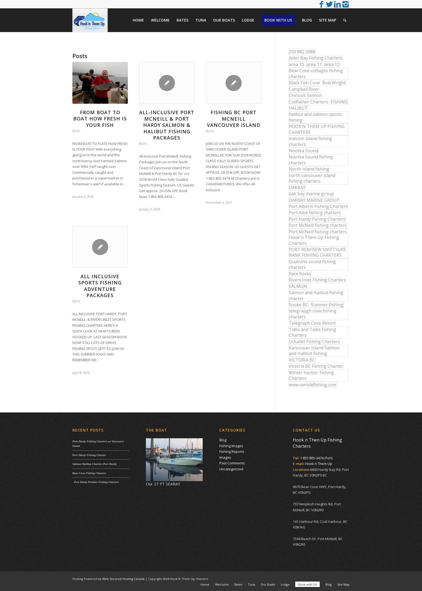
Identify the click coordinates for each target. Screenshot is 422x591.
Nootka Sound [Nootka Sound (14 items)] (303, 151)
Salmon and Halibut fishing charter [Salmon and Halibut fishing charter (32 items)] (316, 295)
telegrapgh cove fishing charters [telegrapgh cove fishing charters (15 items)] (312, 313)
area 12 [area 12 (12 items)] (331, 64)
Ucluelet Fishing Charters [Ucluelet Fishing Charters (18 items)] (314, 342)
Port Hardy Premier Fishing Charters (95, 482)
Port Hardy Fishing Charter (89, 455)
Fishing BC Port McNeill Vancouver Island (233, 118)
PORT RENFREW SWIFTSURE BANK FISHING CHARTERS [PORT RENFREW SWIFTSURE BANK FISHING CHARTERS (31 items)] (317, 252)
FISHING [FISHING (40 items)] (339, 102)
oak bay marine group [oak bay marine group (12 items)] (311, 194)
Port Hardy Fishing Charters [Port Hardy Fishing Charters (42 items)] (317, 219)
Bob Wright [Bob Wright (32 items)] (334, 83)
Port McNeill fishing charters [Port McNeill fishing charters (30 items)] (318, 225)
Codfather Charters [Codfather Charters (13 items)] (308, 102)
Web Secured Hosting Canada (123, 579)
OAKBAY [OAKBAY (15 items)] (297, 187)
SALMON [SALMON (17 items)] (298, 286)
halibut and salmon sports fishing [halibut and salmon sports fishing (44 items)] (315, 117)
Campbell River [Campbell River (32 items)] (304, 89)
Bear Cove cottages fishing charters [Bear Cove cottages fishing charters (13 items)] (316, 73)
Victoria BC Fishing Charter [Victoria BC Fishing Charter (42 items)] (316, 366)
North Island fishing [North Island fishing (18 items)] (309, 169)
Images (225, 457)
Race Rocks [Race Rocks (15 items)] (300, 274)
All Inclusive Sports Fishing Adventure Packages (100, 285)
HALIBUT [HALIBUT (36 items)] (298, 108)
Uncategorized (231, 469)
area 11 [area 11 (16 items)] (314, 64)
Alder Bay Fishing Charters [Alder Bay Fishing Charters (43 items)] (315, 58)
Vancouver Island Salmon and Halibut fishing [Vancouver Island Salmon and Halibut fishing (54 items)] (314, 350)
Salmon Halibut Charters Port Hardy (94, 463)
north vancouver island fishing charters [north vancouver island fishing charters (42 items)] (312, 178)
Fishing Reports (231, 451)
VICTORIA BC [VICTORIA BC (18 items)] (302, 360)
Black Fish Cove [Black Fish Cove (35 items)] (304, 83)
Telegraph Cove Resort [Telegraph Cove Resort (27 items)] (312, 323)
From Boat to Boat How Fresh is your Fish (100, 118)
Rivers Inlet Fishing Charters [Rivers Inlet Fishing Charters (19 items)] (317, 280)
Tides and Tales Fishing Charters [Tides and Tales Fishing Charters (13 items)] (312, 332)
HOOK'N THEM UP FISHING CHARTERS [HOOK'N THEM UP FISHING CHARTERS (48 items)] (316, 129)
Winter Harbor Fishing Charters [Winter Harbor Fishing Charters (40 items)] (311, 375)
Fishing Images (231, 445)
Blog (76, 131)
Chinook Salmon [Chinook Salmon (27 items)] (305, 95)
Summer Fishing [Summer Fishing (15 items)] (327, 305)
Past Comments (232, 463)
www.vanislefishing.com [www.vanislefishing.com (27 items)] (312, 385)
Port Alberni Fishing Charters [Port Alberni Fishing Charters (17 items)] (318, 206)
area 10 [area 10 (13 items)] (296, 64)
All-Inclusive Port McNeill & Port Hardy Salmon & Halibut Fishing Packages (166, 125)
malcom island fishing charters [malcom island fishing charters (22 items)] (310, 141)
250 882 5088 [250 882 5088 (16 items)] (302, 52)
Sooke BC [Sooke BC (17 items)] (298, 305)
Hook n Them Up (318, 463)
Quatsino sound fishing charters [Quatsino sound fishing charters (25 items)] (312, 264)
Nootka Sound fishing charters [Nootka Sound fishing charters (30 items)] (311, 159)
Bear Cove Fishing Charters (89, 473)
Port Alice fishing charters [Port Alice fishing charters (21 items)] (315, 212)
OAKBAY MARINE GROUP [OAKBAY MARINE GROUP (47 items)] (314, 200)
